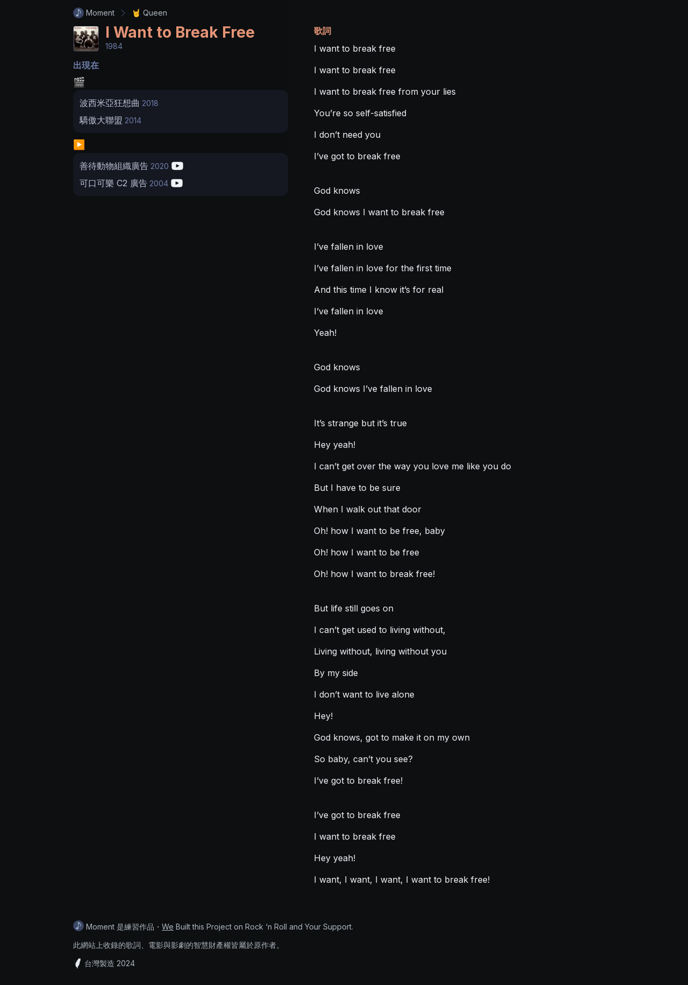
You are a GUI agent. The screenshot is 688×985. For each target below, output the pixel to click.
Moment (93, 13)
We (168, 926)
